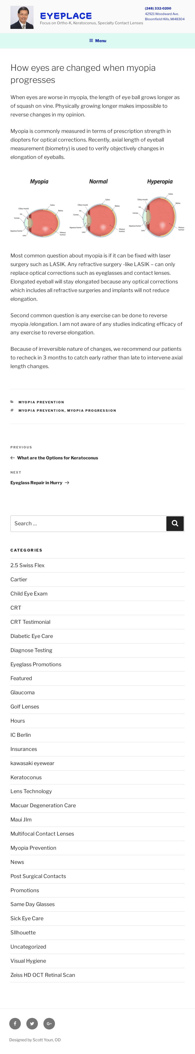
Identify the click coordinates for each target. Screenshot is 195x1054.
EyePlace (66, 15)
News (17, 862)
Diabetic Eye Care (31, 636)
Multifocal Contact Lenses (42, 834)
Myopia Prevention (42, 402)
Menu (97, 40)
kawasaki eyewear (32, 763)
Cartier (18, 579)
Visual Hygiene (28, 961)
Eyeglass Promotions (35, 664)
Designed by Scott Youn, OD (35, 1039)
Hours (17, 721)
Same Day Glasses (32, 904)
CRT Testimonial (30, 622)
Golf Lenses (24, 707)
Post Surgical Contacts (38, 876)
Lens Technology (31, 791)
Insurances (23, 749)
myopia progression (92, 411)
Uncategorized (28, 947)
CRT (15, 608)
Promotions (24, 890)
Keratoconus (26, 777)
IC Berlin (20, 735)
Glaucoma (22, 692)
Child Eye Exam (28, 594)
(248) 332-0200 (158, 8)
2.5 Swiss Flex (27, 565)
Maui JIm (21, 820)
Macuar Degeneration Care (43, 805)
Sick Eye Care (26, 918)
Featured (21, 678)
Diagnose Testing (31, 650)
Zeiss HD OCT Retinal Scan (42, 975)
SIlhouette (23, 932)
